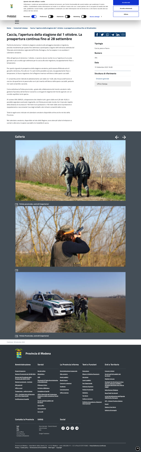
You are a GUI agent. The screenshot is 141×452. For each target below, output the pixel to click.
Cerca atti (40, 412)
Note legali (51, 448)
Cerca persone (42, 409)
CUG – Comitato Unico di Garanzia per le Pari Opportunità (25, 395)
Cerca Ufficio (20, 432)
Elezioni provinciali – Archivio (23, 382)
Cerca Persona (21, 434)
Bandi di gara (64, 380)
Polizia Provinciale (87, 390)
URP (39, 377)
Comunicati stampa (21, 28)
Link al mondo (43, 428)
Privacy (17, 448)
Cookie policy (24, 448)
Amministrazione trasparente (68, 371)
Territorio (85, 396)
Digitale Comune (109, 379)
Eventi (106, 404)
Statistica (85, 393)
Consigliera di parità (43, 391)
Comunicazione (64, 390)
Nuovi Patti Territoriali (111, 393)
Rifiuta (126, 16)
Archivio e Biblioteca (43, 388)
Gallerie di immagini (111, 410)
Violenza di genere (87, 387)
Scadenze (63, 387)
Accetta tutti (126, 4)
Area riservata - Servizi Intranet (48, 426)
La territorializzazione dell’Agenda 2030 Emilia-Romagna (115, 397)
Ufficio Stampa (102, 84)
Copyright (59, 448)
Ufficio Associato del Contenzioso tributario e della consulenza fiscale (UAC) (48, 396)
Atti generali (18, 385)
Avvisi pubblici (64, 377)
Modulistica (41, 374)
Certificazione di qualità (22, 399)
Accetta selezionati (126, 10)
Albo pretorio (64, 374)
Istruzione (85, 377)
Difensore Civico (42, 385)
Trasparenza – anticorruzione (23, 391)
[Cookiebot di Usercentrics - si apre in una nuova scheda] (12, 19)
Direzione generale (102, 78)
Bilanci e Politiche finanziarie (90, 374)
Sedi (18, 426)
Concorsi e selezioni (65, 383)
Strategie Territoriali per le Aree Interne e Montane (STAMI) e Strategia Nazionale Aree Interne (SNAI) (114, 384)
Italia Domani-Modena (111, 390)
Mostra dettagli (94, 19)
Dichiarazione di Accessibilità (38, 448)
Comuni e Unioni (109, 371)
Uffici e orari (18, 388)
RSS (40, 430)
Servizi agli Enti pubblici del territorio (45, 401)
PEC (18, 428)
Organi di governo (20, 371)
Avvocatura (85, 371)
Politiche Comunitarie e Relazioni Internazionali (92, 403)
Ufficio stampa (64, 393)
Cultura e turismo (87, 399)
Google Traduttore (44, 433)
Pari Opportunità (87, 383)
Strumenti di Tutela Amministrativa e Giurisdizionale (48, 381)
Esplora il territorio (110, 407)
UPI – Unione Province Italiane (113, 401)
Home (9, 28)
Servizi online (41, 371)
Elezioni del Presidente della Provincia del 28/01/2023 (23, 378)
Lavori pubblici (86, 380)
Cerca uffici (41, 405)
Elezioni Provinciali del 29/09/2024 (25, 374)
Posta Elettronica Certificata (98, 446)
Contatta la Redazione (23, 436)
